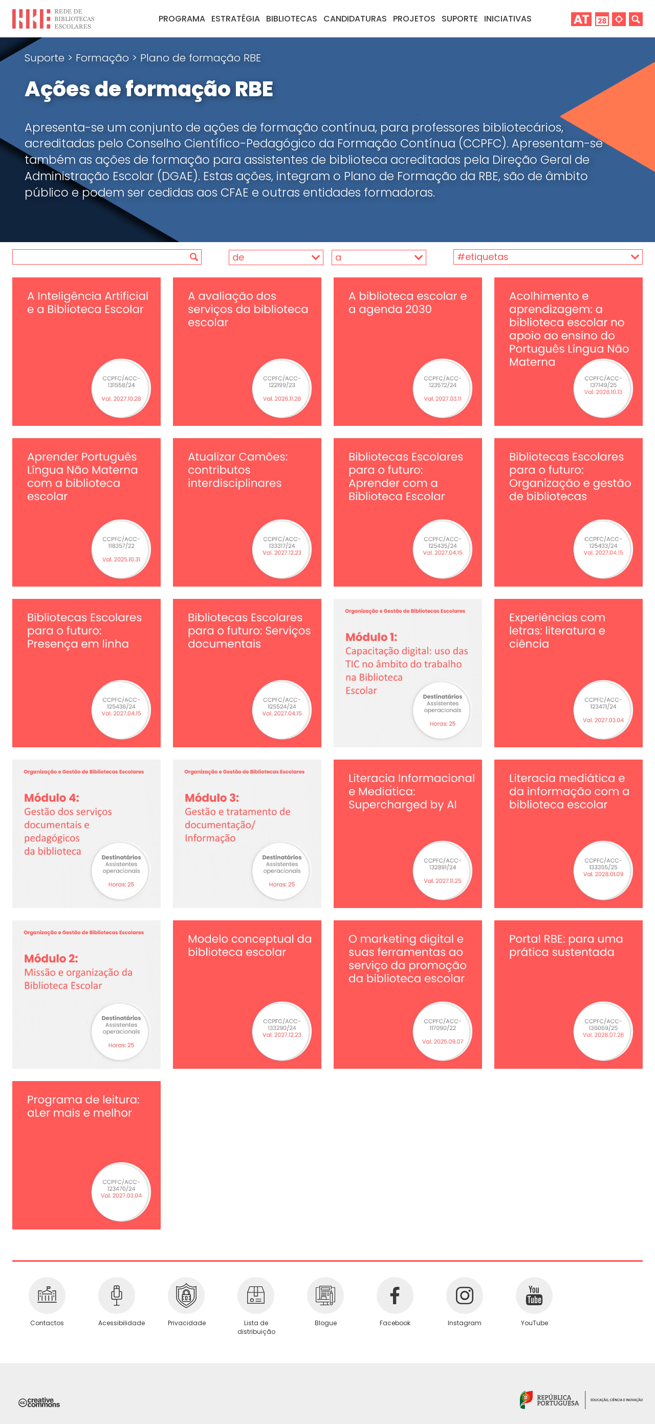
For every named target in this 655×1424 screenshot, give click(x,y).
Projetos (414, 19)
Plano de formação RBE (200, 58)
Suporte (46, 58)
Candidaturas (355, 19)
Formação (104, 58)
